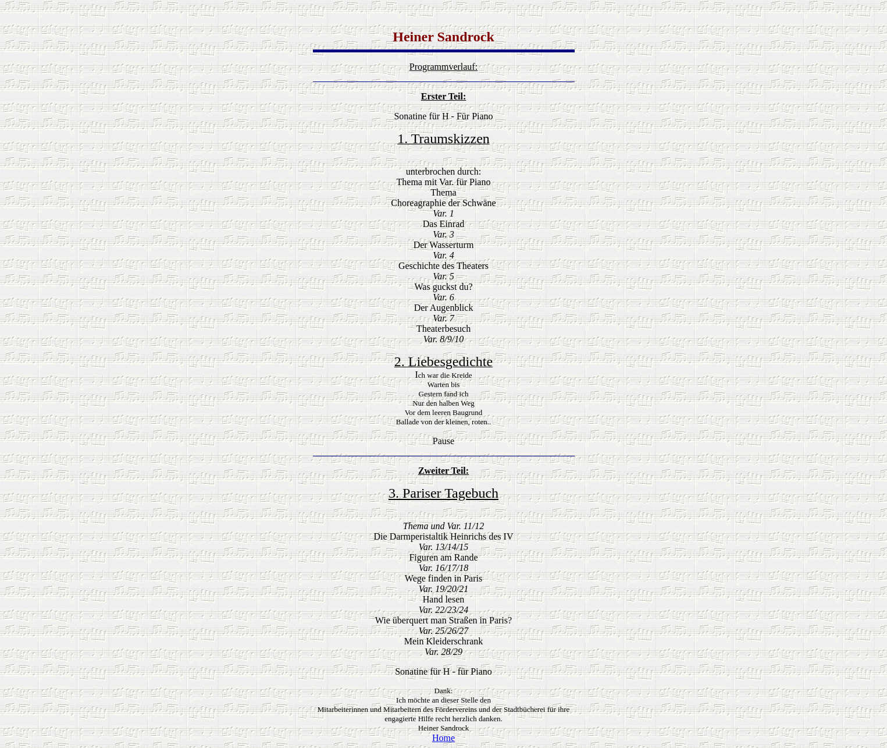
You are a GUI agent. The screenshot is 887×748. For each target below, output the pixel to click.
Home (443, 738)
